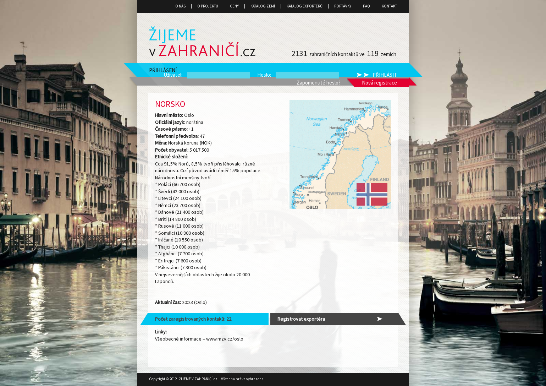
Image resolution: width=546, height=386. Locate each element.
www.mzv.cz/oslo (224, 339)
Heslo (263, 74)
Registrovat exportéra (301, 319)
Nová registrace (379, 82)
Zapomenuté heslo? (319, 82)
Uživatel (172, 74)
